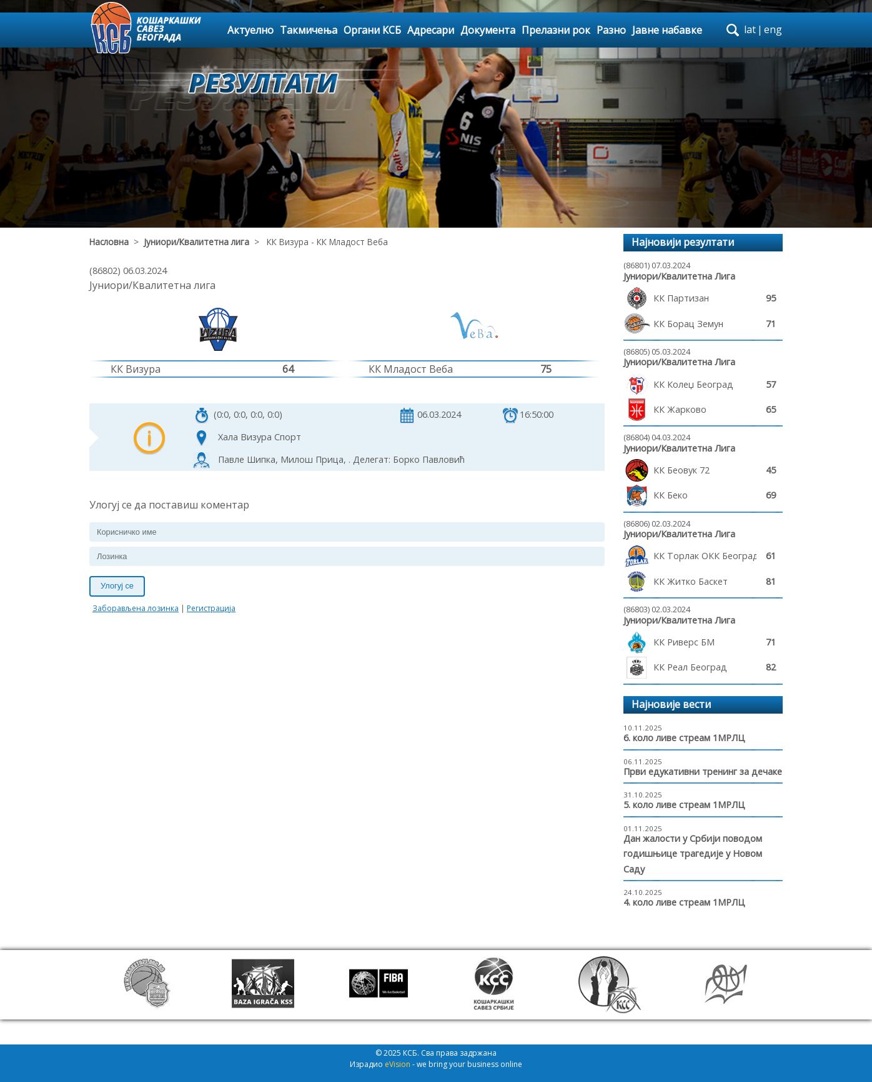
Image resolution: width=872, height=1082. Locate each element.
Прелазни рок (556, 30)
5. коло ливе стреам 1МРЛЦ (684, 805)
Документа (487, 30)
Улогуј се (117, 585)
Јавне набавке (667, 30)
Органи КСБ (372, 30)
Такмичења (308, 30)
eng (773, 29)
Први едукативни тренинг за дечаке (702, 771)
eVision (397, 1064)
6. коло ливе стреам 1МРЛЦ (684, 738)
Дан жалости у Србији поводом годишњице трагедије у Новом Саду (692, 853)
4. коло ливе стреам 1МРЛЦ (684, 902)
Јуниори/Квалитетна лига (196, 242)
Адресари (430, 30)
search (732, 30)
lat (750, 29)
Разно (611, 30)
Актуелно (250, 30)
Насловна (109, 242)
